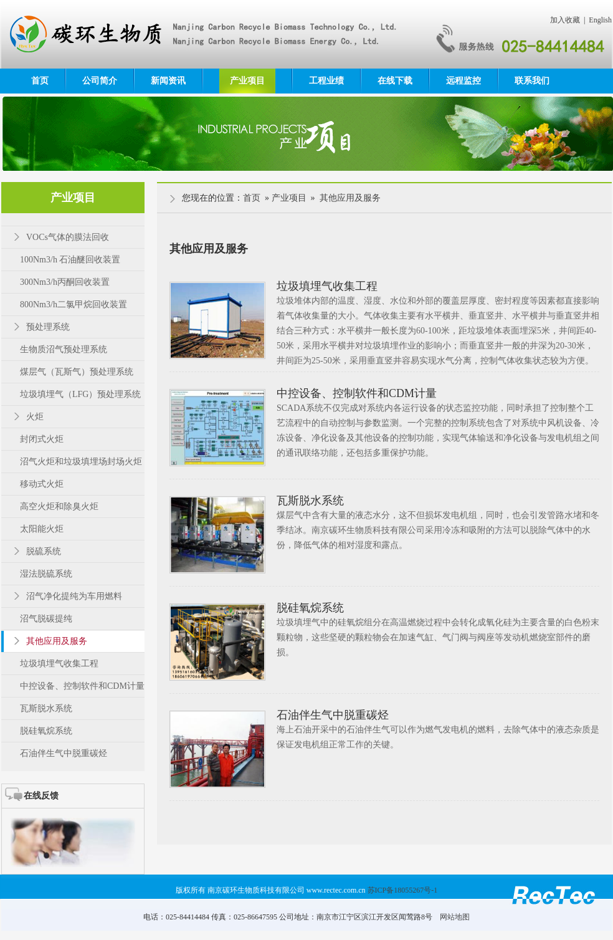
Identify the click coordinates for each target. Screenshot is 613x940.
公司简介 (99, 80)
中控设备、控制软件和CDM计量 (357, 393)
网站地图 (455, 917)
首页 (40, 80)
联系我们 (532, 80)
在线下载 (395, 80)
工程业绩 (326, 80)
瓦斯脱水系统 (310, 500)
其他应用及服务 (350, 198)
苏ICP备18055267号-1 (403, 890)
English (600, 20)
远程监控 (463, 80)
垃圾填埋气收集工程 (327, 286)
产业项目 (247, 80)
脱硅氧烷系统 (310, 608)
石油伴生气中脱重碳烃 (333, 715)
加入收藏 (565, 20)
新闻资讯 (168, 80)
